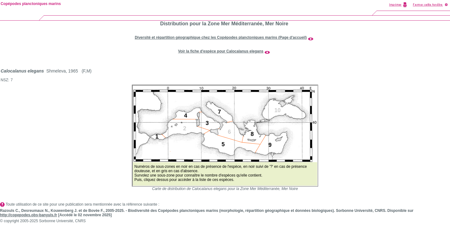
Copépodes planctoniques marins (31, 4)
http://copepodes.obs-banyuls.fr (28, 215)
